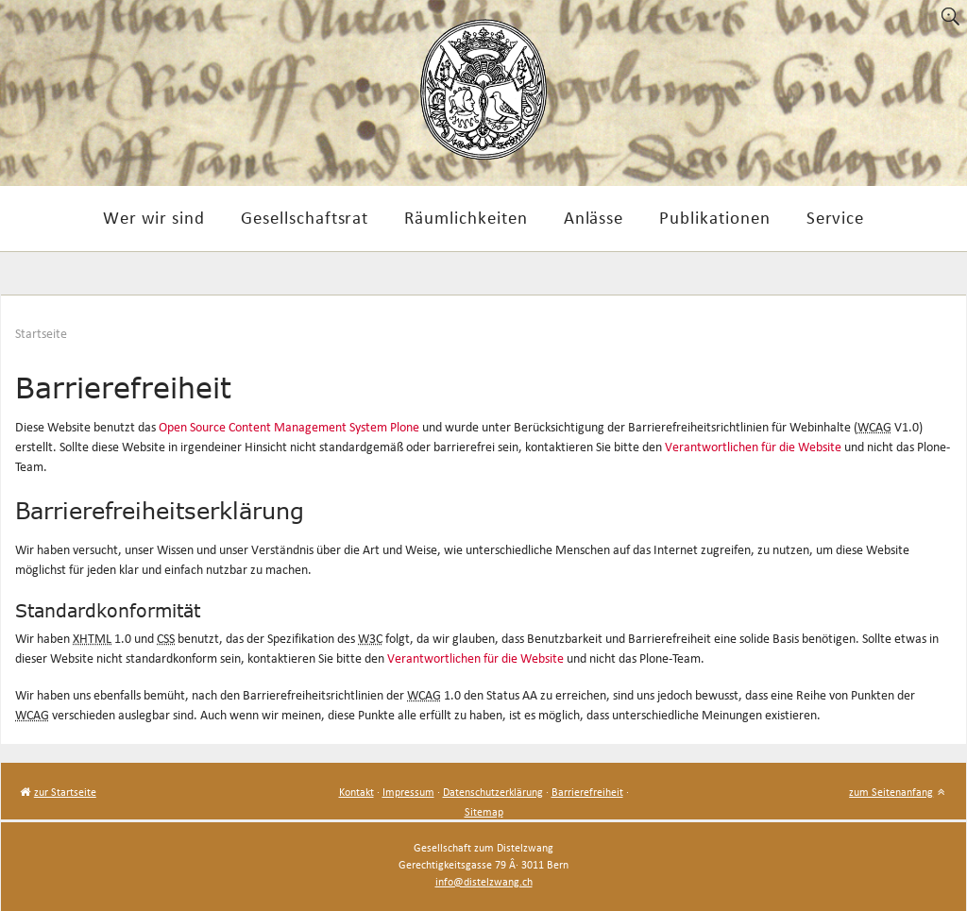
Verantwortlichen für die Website (753, 447)
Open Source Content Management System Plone (289, 427)
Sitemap (484, 811)
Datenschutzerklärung (493, 791)
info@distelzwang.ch (484, 881)
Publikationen (714, 217)
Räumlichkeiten (465, 217)
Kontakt (356, 791)
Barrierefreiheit (587, 791)
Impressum (408, 791)
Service (835, 217)
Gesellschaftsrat (304, 217)
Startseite (41, 334)
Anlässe (594, 217)
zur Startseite (65, 791)
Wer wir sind (154, 217)
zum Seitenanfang (891, 791)
